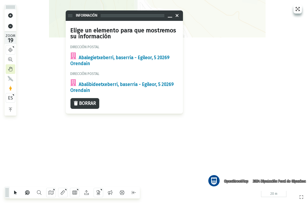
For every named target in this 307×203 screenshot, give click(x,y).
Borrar (85, 103)
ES (10, 98)
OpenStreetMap (234, 179)
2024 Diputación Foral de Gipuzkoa (277, 179)
